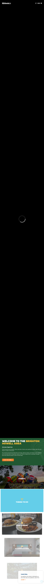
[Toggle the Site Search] (35, 3)
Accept (23, 579)
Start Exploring (8, 460)
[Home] (6, 3)
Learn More (37, 577)
